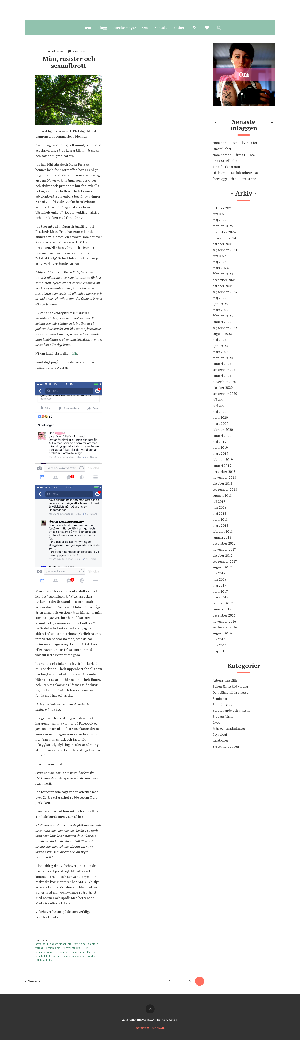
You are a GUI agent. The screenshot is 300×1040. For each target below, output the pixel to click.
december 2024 (224, 232)
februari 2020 (222, 429)
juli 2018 (218, 501)
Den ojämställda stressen (231, 692)
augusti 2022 (222, 333)
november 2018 (224, 477)
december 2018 (224, 471)
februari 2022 (222, 357)
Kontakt (160, 27)
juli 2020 (218, 399)
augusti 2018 (222, 495)
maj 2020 (219, 411)
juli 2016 (218, 639)
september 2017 (224, 561)
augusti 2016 (222, 633)
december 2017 (224, 543)
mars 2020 (220, 423)
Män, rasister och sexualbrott (69, 62)
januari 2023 (221, 321)
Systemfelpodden (225, 746)
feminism (79, 943)
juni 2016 (219, 645)
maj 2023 (219, 298)
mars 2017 (220, 597)
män (82, 952)
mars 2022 (220, 351)
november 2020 (224, 381)
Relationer (220, 740)
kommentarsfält (72, 947)
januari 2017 (221, 609)
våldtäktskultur (44, 959)
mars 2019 (220, 453)
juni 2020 (219, 405)
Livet (216, 722)
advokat (40, 943)
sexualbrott (78, 956)
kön (86, 947)
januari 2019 (221, 465)
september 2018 (224, 489)
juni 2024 (219, 256)
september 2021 (224, 369)
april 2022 (220, 345)
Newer (33, 981)
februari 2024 (222, 273)
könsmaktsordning (46, 952)
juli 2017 (218, 573)
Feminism (41, 939)
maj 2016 (219, 651)
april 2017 (220, 591)
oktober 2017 (222, 555)
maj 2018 (219, 513)
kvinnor (64, 952)
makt (74, 952)
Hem (87, 27)
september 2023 (224, 292)
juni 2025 (219, 214)
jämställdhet (53, 947)
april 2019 (220, 447)
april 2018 (220, 519)
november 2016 (224, 621)
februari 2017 (222, 603)
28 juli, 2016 (55, 51)
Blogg (102, 27)
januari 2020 (221, 435)
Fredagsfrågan (223, 716)
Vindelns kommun (226, 166)
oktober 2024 (222, 243)
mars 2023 (220, 309)
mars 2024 (220, 268)
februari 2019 (222, 459)
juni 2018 (219, 507)
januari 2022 (221, 363)
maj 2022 (219, 339)
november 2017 (224, 549)
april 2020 (220, 417)
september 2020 (224, 393)
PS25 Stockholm (224, 160)
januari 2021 (221, 375)
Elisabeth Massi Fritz (59, 943)
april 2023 (220, 303)
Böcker (178, 27)
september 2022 (224, 328)
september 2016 (224, 627)
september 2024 (224, 250)
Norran (56, 956)
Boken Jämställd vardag (230, 686)
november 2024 (224, 238)
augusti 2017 (222, 567)
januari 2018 (221, 537)
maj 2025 (219, 220)
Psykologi (219, 734)
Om (145, 27)
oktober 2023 (222, 286)
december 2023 (224, 279)
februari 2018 (222, 531)
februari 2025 (222, 226)
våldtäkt (92, 956)
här (74, 353)
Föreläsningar (124, 27)
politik (66, 956)
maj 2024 (219, 262)
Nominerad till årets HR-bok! (234, 154)
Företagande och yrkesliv (231, 710)
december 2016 (224, 615)
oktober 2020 (222, 387)
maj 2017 (219, 585)
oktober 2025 (222, 208)
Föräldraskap (222, 704)
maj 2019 (219, 441)
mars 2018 (220, 525)
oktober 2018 (222, 483)
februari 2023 (222, 315)
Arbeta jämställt (224, 680)
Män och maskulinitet (228, 728)
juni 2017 (219, 579)
